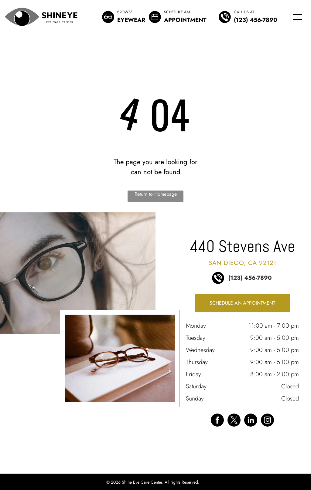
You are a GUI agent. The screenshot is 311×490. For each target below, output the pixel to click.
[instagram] (267, 421)
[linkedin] (250, 421)
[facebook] (217, 421)
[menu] (298, 17)
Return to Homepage (156, 194)
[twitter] (234, 421)
